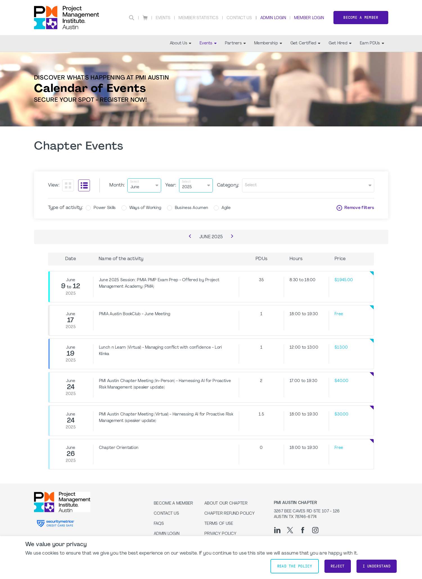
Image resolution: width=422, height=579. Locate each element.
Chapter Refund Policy (229, 514)
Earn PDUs (372, 43)
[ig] (315, 530)
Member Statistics (198, 18)
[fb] (302, 530)
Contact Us (239, 18)
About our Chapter (225, 503)
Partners (235, 43)
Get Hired (340, 43)
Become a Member (360, 17)
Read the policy (294, 566)
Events (163, 18)
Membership (268, 43)
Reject (338, 566)
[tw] (290, 530)
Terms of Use (218, 524)
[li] (277, 530)
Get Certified (305, 43)
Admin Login (273, 18)
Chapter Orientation (118, 448)
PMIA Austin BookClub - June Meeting (134, 314)
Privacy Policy (220, 534)
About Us (180, 43)
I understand (377, 566)
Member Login (309, 18)
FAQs (159, 524)
